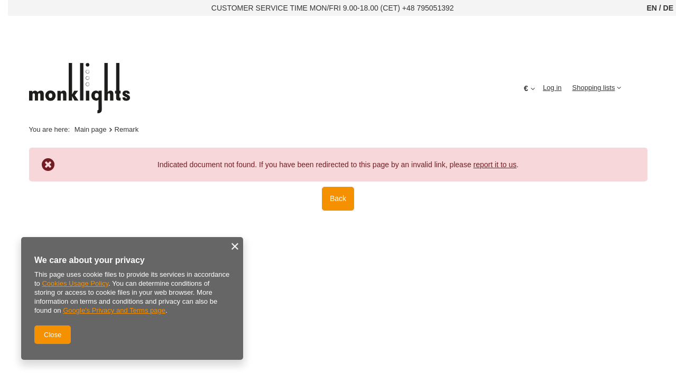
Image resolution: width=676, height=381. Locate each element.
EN (651, 8)
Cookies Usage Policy (75, 283)
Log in (552, 88)
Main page (91, 129)
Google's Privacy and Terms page (114, 310)
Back (338, 198)
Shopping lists (593, 88)
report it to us (495, 164)
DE (668, 8)
